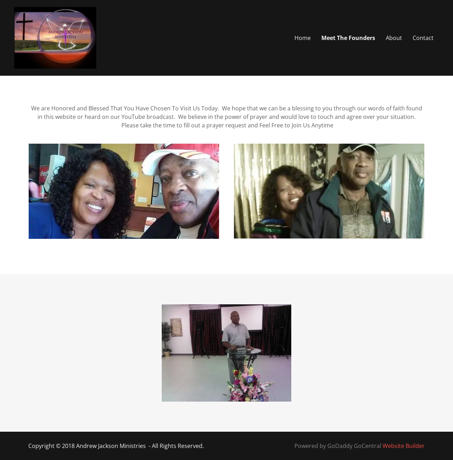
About (394, 38)
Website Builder (404, 446)
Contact (423, 38)
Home (302, 38)
